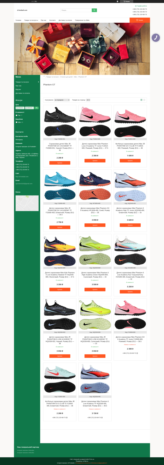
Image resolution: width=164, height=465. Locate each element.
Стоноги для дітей (66, 77)
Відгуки (18, 89)
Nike (75, 77)
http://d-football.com (22, 176)
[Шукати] (94, 10)
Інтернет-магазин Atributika (25, 450)
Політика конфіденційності (99, 463)
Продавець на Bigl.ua (82, 461)
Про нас (43, 20)
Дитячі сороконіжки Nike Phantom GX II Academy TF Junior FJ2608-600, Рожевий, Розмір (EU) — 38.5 (130, 339)
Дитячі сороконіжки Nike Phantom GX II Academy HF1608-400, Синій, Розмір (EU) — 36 (95, 210)
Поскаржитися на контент (83, 463)
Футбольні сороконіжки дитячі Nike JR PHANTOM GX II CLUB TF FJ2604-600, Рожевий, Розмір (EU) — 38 (130, 146)
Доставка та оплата (65, 20)
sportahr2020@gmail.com (24, 183)
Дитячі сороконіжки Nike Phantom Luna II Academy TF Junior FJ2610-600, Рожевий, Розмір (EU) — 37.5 (95, 146)
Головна (18, 20)
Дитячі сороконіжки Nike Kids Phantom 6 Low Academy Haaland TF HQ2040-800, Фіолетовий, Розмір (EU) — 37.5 (60, 275)
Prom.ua (91, 459)
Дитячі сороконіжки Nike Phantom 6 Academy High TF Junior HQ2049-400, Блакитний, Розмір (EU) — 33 (130, 210)
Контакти (52, 20)
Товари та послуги (30, 20)
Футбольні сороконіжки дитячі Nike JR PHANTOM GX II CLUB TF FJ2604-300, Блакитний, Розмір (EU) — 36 (60, 404)
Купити (60, 163)
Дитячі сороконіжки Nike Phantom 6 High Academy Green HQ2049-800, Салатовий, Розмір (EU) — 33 (95, 275)
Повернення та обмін (82, 20)
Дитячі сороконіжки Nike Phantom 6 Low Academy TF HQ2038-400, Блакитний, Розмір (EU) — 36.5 (95, 404)
